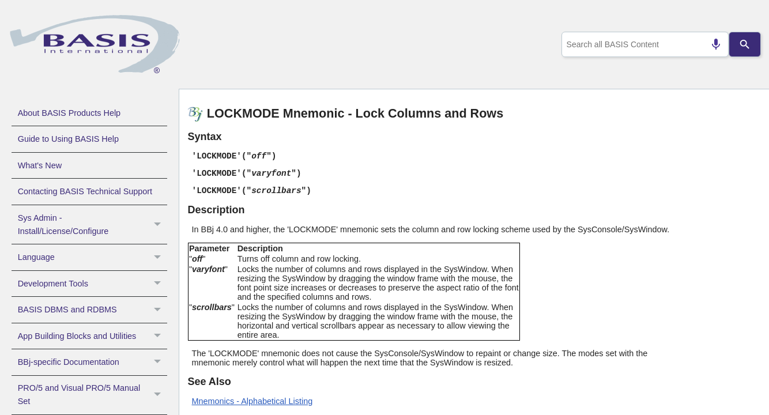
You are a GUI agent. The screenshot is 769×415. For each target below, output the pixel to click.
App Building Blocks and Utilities (92, 336)
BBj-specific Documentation (92, 362)
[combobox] (642, 44)
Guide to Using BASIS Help (68, 139)
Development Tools (92, 283)
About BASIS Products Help (69, 113)
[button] (158, 224)
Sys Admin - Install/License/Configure (92, 224)
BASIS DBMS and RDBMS (92, 309)
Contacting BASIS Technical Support (85, 191)
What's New (40, 165)
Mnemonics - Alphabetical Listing (252, 401)
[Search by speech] (711, 44)
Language (92, 257)
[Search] (744, 44)
